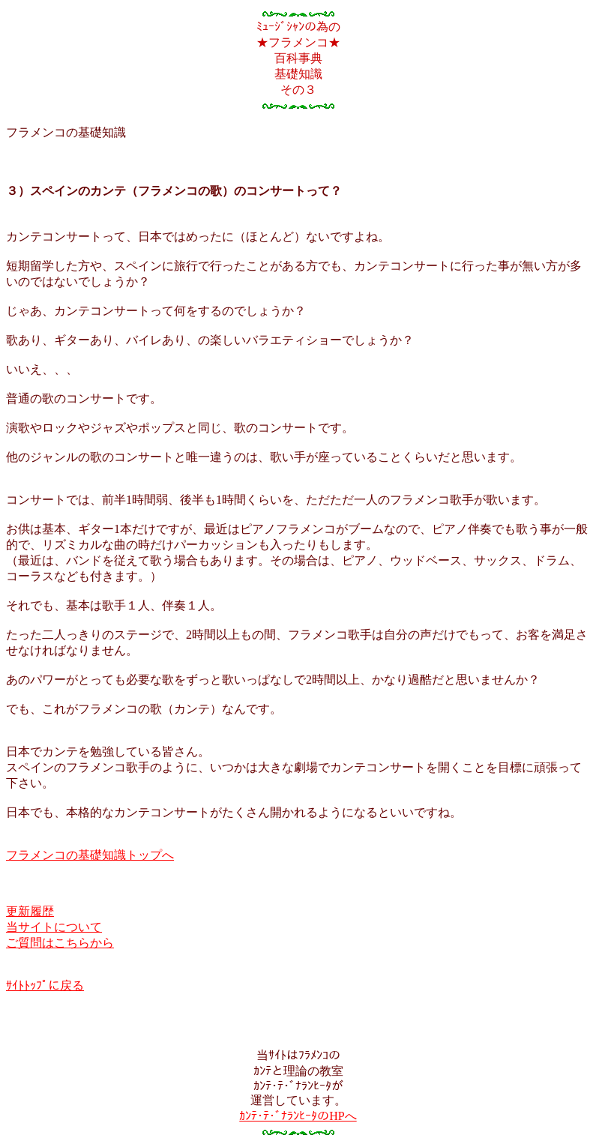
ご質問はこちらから (60, 942)
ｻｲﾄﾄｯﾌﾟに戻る (45, 985)
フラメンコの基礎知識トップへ (90, 855)
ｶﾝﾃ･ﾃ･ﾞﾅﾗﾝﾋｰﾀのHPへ (297, 1116)
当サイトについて (54, 927)
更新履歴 (30, 911)
